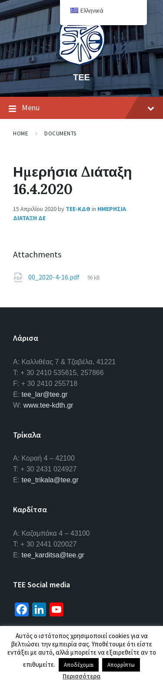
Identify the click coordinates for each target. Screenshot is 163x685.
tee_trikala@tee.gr (50, 480)
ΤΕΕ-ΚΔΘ (78, 209)
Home (20, 133)
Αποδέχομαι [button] (78, 665)
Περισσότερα (81, 676)
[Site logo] (81, 62)
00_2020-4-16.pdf (54, 277)
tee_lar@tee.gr (45, 394)
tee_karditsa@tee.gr (53, 555)
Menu (81, 108)
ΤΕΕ (81, 77)
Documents (60, 133)
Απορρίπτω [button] (121, 665)
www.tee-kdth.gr (48, 405)
